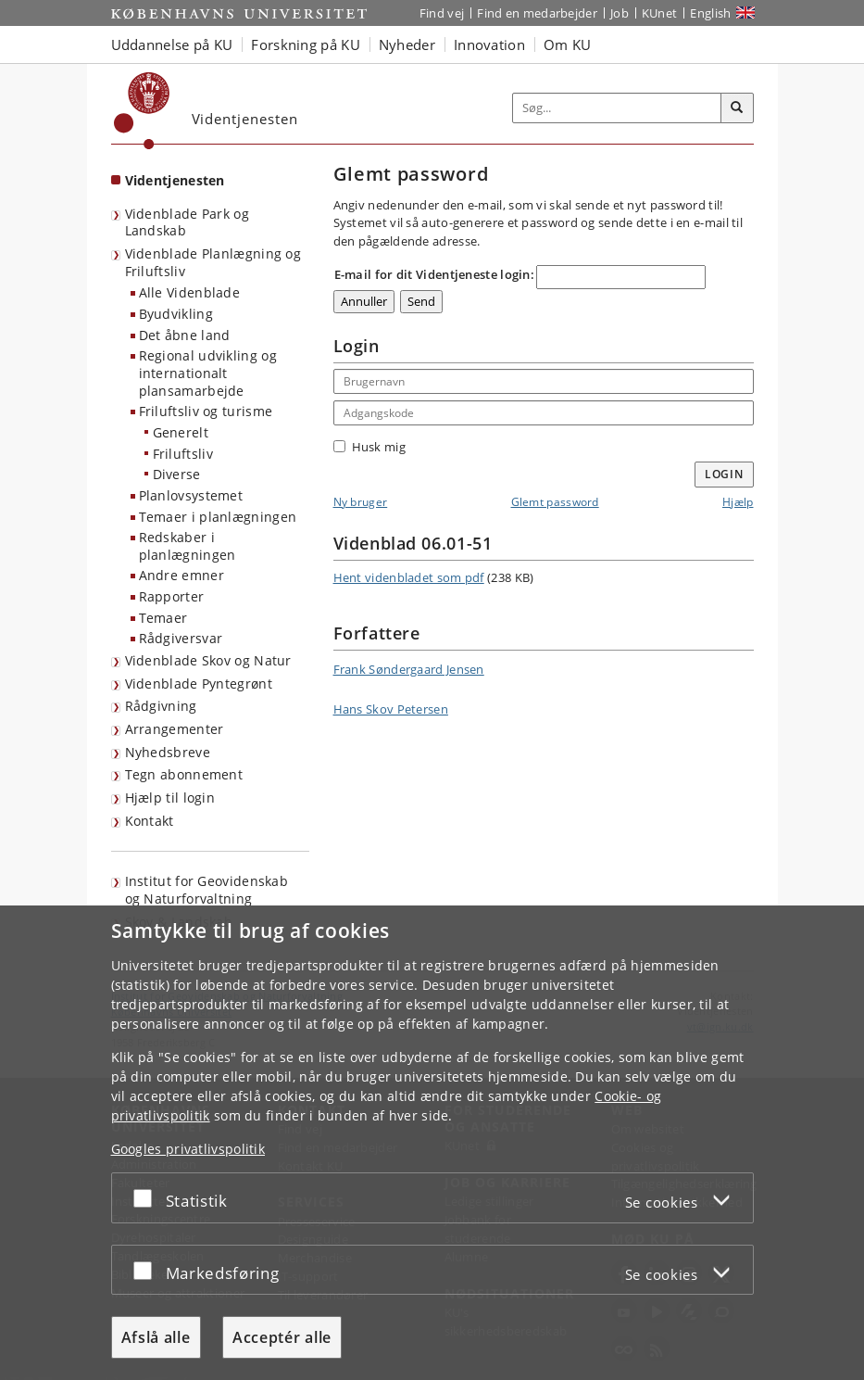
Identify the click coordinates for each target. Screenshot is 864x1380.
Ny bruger (360, 502)
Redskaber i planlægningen (187, 545)
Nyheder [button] (407, 44)
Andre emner (181, 575)
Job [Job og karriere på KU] (619, 13)
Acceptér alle (282, 1337)
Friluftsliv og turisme (206, 411)
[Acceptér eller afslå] (147, 1198)
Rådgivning (161, 706)
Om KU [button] (568, 44)
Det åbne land (185, 335)
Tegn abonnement (184, 774)
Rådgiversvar (181, 638)
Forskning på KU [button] (305, 44)
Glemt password (555, 502)
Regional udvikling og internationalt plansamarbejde (208, 373)
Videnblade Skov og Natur (208, 660)
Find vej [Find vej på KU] (441, 13)
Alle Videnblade (190, 292)
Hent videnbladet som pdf (408, 577)
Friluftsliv (183, 453)
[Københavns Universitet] (142, 110)
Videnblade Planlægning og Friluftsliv (213, 262)
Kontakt (149, 820)
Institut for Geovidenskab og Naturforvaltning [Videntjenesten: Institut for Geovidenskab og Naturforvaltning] (207, 889)
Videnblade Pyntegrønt (198, 683)
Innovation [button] (489, 44)
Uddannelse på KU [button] (172, 44)
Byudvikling (176, 314)
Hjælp (738, 502)
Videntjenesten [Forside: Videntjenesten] (175, 180)
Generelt (180, 432)
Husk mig (369, 446)
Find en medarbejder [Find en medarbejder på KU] (537, 13)
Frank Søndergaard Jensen (408, 669)
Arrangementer (174, 729)
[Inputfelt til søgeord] (617, 108)
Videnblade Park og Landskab (187, 222)
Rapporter (172, 596)
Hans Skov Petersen (390, 709)
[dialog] (432, 1142)
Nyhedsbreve (167, 752)
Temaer (163, 618)
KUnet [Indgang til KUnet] (660, 13)
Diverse (177, 474)
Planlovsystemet (191, 495)
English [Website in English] (710, 13)
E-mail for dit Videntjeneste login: (434, 274)
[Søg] (737, 108)
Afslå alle (156, 1337)
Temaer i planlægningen (218, 516)
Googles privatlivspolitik (188, 1149)
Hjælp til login (170, 797)
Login (724, 474)
